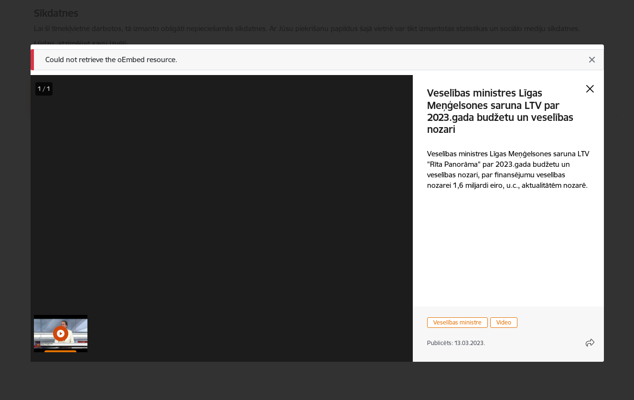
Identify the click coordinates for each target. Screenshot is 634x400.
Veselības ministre (457, 322)
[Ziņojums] (317, 60)
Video (503, 322)
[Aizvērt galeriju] (590, 89)
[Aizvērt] (592, 59)
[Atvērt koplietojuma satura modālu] (590, 342)
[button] (60, 333)
